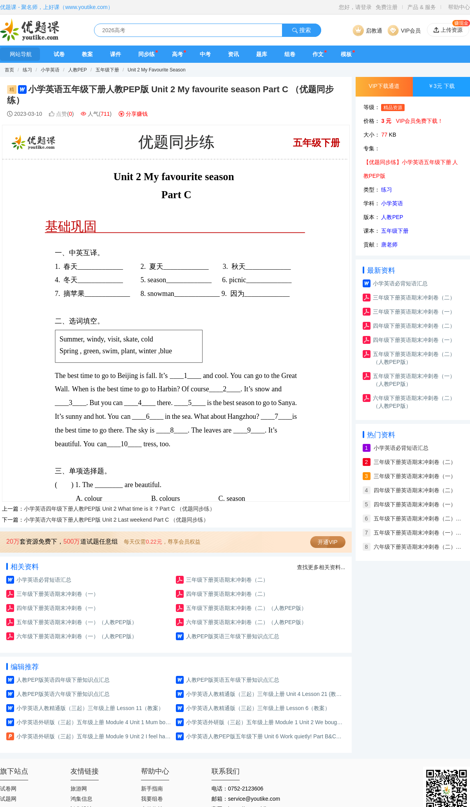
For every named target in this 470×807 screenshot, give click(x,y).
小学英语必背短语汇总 (43, 580)
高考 (177, 54)
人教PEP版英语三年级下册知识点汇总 (232, 636)
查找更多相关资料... (321, 567)
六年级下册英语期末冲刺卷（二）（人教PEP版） (246, 622)
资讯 (233, 54)
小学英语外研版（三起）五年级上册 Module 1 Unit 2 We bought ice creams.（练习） (264, 722)
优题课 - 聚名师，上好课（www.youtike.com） (56, 7)
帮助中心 (459, 7)
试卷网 (8, 788)
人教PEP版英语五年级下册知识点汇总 (232, 680)
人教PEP (77, 70)
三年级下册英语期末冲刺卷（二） (227, 580)
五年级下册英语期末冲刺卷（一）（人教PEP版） (76, 622)
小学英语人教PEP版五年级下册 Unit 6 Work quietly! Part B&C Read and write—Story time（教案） (264, 736)
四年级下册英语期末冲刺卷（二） (227, 594)
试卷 (59, 54)
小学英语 (51, 70)
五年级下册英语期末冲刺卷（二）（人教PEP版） (246, 608)
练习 (28, 70)
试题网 (8, 799)
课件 (115, 54)
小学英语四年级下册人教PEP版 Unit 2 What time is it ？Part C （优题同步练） (119, 509)
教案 (87, 54)
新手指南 (152, 788)
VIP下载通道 (384, 86)
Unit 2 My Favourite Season (157, 70)
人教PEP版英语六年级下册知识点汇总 (63, 694)
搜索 (301, 30)
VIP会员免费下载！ (419, 121)
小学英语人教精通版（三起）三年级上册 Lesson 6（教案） (258, 708)
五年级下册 (107, 70)
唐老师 (389, 244)
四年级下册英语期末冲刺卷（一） (57, 608)
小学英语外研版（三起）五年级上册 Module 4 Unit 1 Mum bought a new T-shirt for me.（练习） (95, 722)
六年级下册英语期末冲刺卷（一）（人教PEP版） (76, 636)
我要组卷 (152, 799)
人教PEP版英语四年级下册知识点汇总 (63, 680)
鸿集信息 (81, 799)
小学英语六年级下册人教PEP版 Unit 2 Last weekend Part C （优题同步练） (116, 520)
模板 (346, 54)
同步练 (146, 54)
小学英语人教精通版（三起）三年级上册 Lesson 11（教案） (90, 708)
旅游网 (78, 788)
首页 (9, 70)
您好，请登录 (355, 7)
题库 (261, 54)
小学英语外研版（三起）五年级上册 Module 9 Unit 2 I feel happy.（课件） (95, 736)
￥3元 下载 (441, 86)
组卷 (289, 54)
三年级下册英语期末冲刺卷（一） (57, 594)
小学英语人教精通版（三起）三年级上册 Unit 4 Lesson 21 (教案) (264, 694)
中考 (205, 54)
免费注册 (387, 7)
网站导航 (20, 54)
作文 (318, 54)
